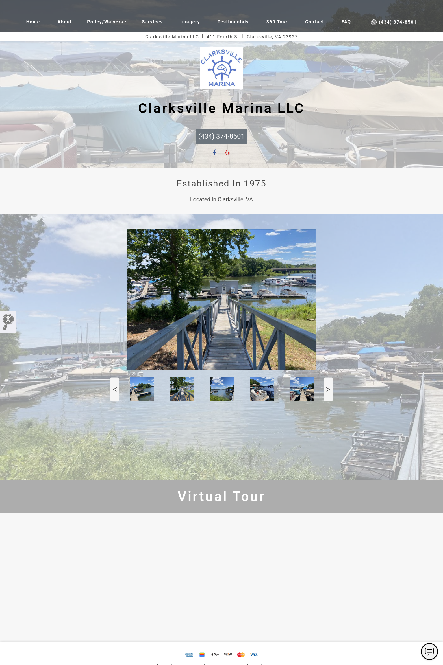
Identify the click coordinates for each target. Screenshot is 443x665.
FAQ (346, 22)
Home (33, 22)
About (65, 22)
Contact (314, 22)
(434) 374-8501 (394, 22)
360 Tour (277, 22)
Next (328, 389)
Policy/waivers (105, 22)
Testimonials (233, 22)
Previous (114, 389)
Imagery (190, 22)
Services (152, 22)
